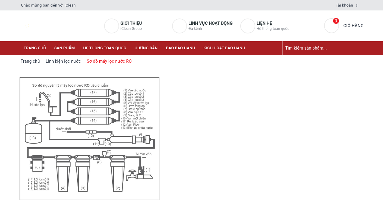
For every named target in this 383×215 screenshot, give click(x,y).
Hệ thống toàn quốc (104, 48)
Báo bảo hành (180, 48)
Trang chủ (35, 48)
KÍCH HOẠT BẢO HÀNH (224, 48)
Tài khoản (344, 5)
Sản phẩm (64, 48)
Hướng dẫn (146, 48)
